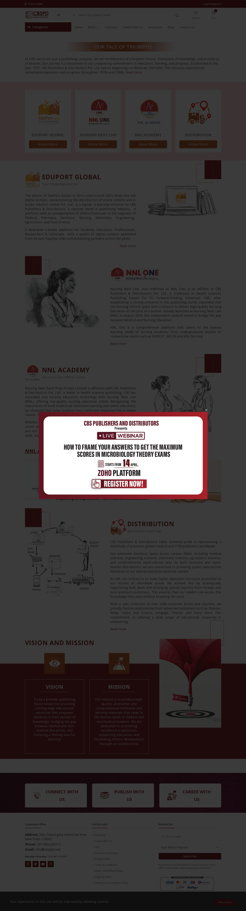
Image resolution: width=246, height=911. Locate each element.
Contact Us (187, 27)
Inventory (100, 835)
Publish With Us (133, 27)
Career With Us (103, 841)
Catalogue (111, 27)
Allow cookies (225, 902)
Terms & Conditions (106, 864)
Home (78, 27)
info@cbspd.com (48, 849)
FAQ (97, 847)
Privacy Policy (102, 858)
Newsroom (155, 27)
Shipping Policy (103, 876)
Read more (134, 72)
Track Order (34, 4)
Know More (47, 144)
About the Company (106, 853)
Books (94, 27)
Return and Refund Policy (109, 870)
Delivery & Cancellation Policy (111, 882)
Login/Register (212, 4)
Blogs (171, 27)
